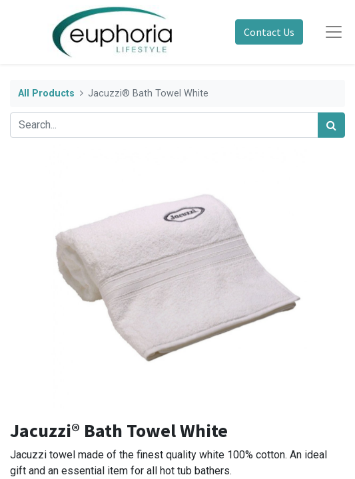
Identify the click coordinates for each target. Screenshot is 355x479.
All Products (46, 93)
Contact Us (269, 32)
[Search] (331, 125)
